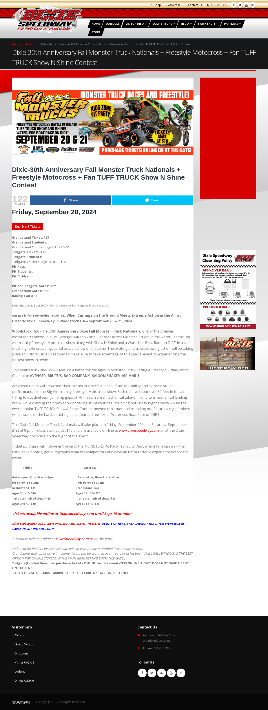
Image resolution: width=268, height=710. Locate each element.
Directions (21, 653)
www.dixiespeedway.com (139, 430)
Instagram (181, 673)
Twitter (152, 673)
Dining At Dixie (24, 680)
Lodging (20, 671)
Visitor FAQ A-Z (24, 662)
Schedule (112, 24)
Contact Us (194, 5)
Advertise (173, 5)
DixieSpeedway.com (72, 538)
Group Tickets (24, 644)
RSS (161, 673)
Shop (156, 5)
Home (96, 24)
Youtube (171, 673)
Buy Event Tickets (27, 226)
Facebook (142, 673)
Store (96, 32)
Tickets (19, 635)
